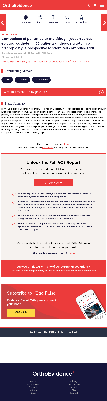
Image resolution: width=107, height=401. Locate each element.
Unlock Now (53, 183)
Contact (74, 393)
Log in (67, 144)
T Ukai (7, 79)
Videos (33, 390)
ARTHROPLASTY (10, 34)
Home (33, 381)
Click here (47, 147)
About (74, 387)
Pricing (73, 381)
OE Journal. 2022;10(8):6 (14, 57)
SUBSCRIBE (21, 312)
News (33, 393)
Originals (33, 387)
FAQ (74, 390)
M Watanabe (41, 79)
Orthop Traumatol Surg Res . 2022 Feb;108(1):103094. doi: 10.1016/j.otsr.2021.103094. (45, 61)
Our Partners (74, 384)
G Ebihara (22, 79)
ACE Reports (33, 384)
